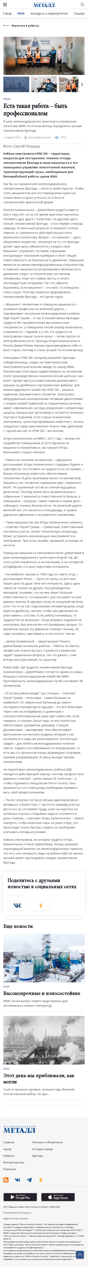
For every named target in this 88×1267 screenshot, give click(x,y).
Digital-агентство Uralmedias (15, 1218)
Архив (7, 1149)
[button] (81, 84)
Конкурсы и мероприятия (49, 13)
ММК (21, 13)
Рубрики (8, 1156)
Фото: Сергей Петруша (21, 146)
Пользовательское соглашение (17, 1212)
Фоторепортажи (13, 1162)
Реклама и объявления (47, 1142)
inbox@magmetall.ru (66, 1236)
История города (42, 1149)
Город (7, 13)
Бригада (37, 1156)
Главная (8, 1142)
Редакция (9, 1169)
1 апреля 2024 (12, 137)
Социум (79, 13)
